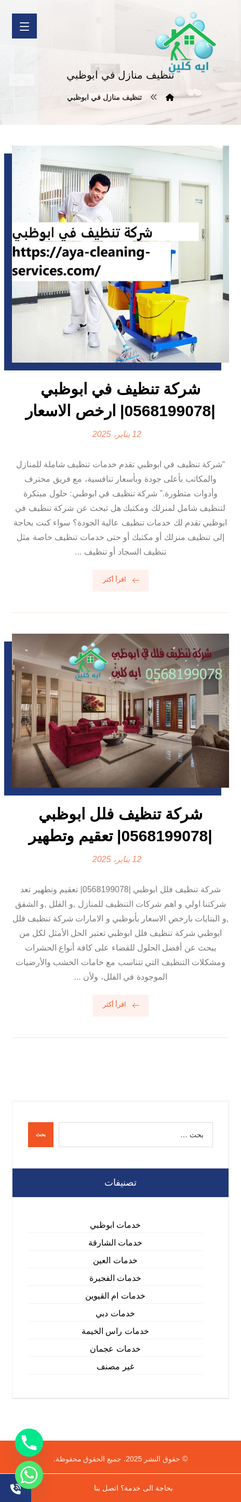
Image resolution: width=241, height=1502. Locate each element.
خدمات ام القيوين (115, 1295)
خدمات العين (115, 1260)
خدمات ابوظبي (115, 1225)
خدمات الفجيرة (115, 1278)
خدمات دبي (115, 1313)
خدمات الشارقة (115, 1242)
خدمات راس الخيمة (115, 1331)
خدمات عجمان (115, 1348)
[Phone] (29, 1443)
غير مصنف (115, 1366)
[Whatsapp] (29, 1475)
